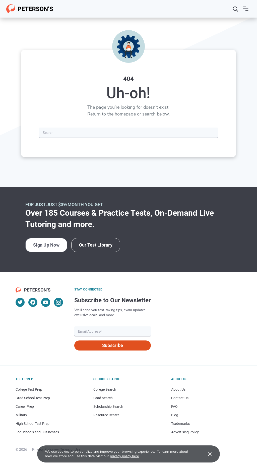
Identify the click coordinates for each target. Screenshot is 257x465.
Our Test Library (95, 245)
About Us (178, 389)
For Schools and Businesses (37, 432)
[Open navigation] (246, 9)
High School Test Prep (32, 424)
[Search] (236, 9)
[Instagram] (58, 302)
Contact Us (179, 398)
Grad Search (103, 398)
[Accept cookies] (206, 454)
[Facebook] (32, 302)
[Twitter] (20, 302)
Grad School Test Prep (33, 398)
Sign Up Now (46, 245)
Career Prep (25, 406)
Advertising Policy (185, 432)
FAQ (174, 406)
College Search (104, 389)
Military (21, 415)
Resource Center (106, 415)
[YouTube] (45, 302)
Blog (174, 415)
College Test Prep (29, 389)
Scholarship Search (108, 406)
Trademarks (180, 424)
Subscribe (112, 345)
